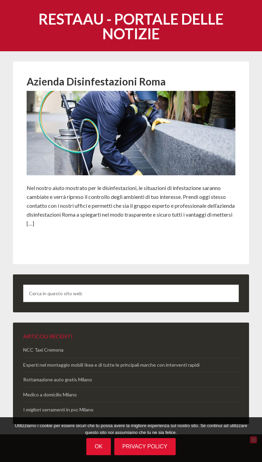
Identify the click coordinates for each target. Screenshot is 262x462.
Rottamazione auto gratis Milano (57, 379)
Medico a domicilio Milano (50, 394)
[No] (253, 439)
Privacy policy (145, 446)
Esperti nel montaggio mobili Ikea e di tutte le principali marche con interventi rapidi (111, 365)
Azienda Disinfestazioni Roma (96, 81)
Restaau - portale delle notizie (131, 26)
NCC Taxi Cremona (43, 350)
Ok (98, 446)
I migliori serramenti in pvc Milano (58, 409)
